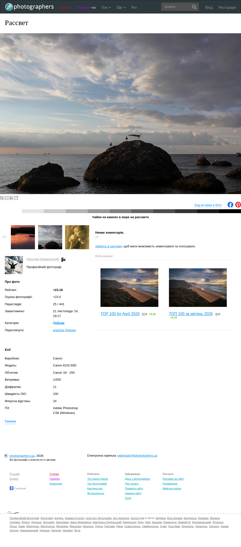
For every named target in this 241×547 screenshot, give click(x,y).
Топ (106, 7)
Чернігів (56, 530)
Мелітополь (48, 526)
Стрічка (64, 7)
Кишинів (157, 522)
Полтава (109, 526)
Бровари (203, 518)
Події (128, 498)
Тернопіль (187, 526)
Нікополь (88, 526)
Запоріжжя (62, 522)
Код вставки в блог (208, 205)
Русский (15, 474)
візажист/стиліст (74, 518)
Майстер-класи (172, 488)
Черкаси (45, 530)
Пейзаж (58, 323)
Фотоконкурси (95, 493)
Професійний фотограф (24, 518)
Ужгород (214, 526)
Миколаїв (75, 526)
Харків (224, 526)
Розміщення (170, 483)
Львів (21, 526)
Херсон (14, 530)
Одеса (99, 526)
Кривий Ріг (184, 522)
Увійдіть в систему (108, 246)
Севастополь (132, 526)
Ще (121, 7)
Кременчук (169, 522)
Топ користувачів (97, 478)
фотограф (46, 518)
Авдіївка (161, 518)
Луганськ (217, 522)
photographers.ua (22, 456)
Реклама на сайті (173, 478)
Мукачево (62, 526)
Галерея (86, 7)
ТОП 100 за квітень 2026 (191, 314)
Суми (163, 526)
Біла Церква (174, 518)
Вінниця (215, 518)
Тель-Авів (174, 526)
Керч (141, 522)
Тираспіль (201, 526)
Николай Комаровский (43, 259)
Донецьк (36, 522)
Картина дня (94, 488)
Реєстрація (227, 7)
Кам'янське (130, 522)
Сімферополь (150, 526)
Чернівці (67, 530)
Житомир (48, 522)
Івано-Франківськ (80, 522)
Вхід (209, 7)
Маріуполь (32, 526)
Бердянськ (190, 518)
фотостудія (138, 518)
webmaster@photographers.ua (137, 455)
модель (59, 518)
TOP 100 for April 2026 (120, 314)
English (14, 478)
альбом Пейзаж (64, 330)
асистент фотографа (99, 518)
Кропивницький (201, 522)
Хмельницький (29, 530)
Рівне (119, 526)
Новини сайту (133, 493)
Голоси (10, 421)
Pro (134, 7)
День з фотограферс (137, 478)
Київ (147, 522)
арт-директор (121, 518)
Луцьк (13, 526)
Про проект (132, 483)
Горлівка (15, 522)
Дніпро (25, 522)
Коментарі (56, 483)
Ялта (77, 530)
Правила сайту (134, 488)
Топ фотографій (97, 483)
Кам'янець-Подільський (107, 522)
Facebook (18, 488)
